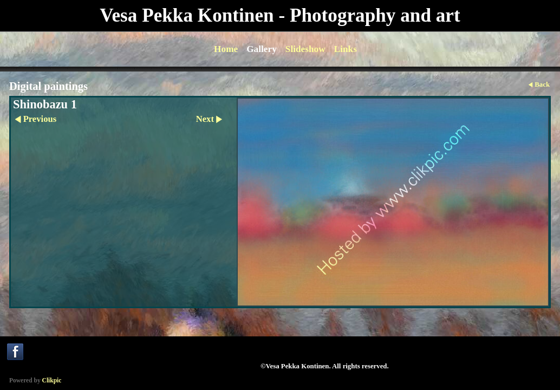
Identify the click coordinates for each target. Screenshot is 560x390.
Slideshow (305, 49)
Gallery (261, 49)
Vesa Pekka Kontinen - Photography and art (280, 15)
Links (345, 49)
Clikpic (52, 380)
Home (226, 49)
